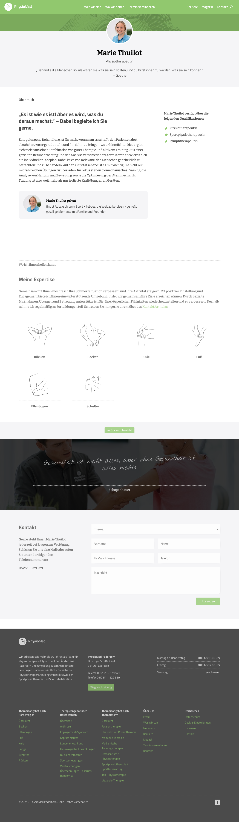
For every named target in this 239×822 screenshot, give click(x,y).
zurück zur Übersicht (119, 430)
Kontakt (222, 7)
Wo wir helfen (114, 7)
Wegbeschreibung (101, 688)
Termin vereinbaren (141, 7)
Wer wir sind (92, 7)
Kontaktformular (154, 308)
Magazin (207, 7)
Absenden (208, 603)
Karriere (192, 7)
